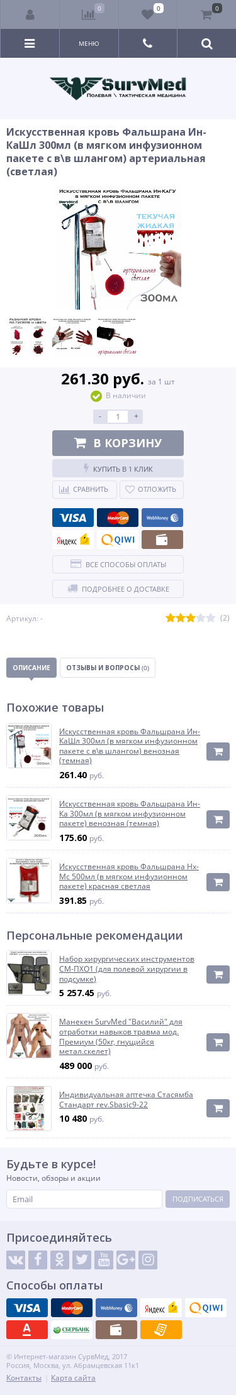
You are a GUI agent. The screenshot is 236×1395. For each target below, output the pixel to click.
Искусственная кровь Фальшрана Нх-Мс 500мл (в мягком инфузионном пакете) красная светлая (129, 876)
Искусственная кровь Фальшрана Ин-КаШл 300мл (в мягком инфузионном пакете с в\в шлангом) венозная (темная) (129, 746)
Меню (89, 43)
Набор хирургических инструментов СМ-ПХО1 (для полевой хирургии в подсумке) (126, 969)
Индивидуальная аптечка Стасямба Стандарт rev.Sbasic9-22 (126, 1099)
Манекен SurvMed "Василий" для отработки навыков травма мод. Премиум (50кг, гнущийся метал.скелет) (121, 1036)
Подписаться (197, 1198)
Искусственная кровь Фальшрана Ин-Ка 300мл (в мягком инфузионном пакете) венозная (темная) (129, 813)
